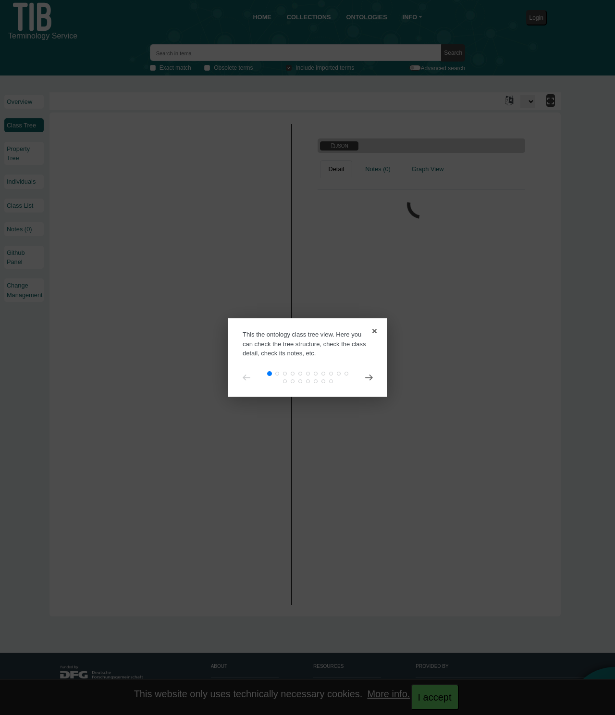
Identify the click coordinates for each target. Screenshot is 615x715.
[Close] (373, 327)
